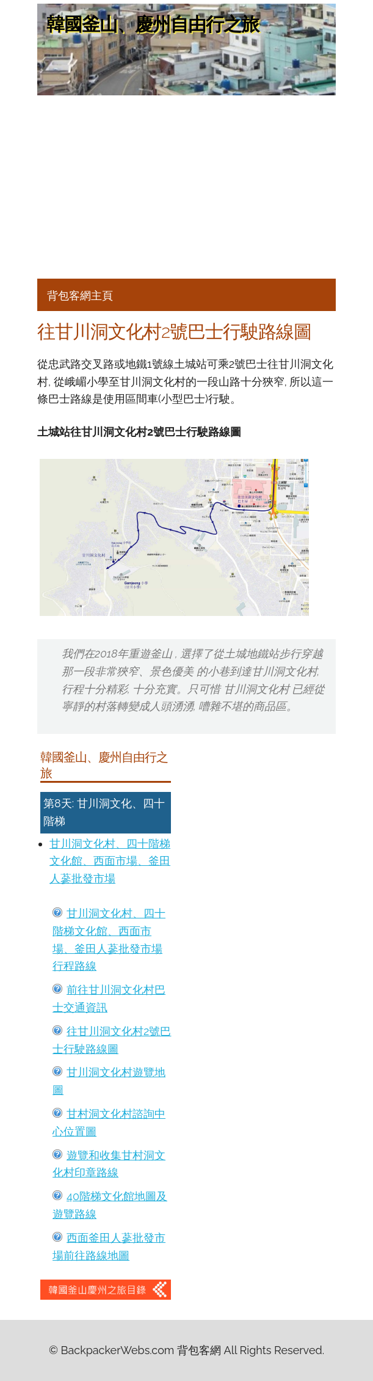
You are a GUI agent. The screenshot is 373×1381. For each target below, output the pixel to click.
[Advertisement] (186, 187)
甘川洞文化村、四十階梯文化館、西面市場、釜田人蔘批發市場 (109, 861)
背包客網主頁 (80, 295)
